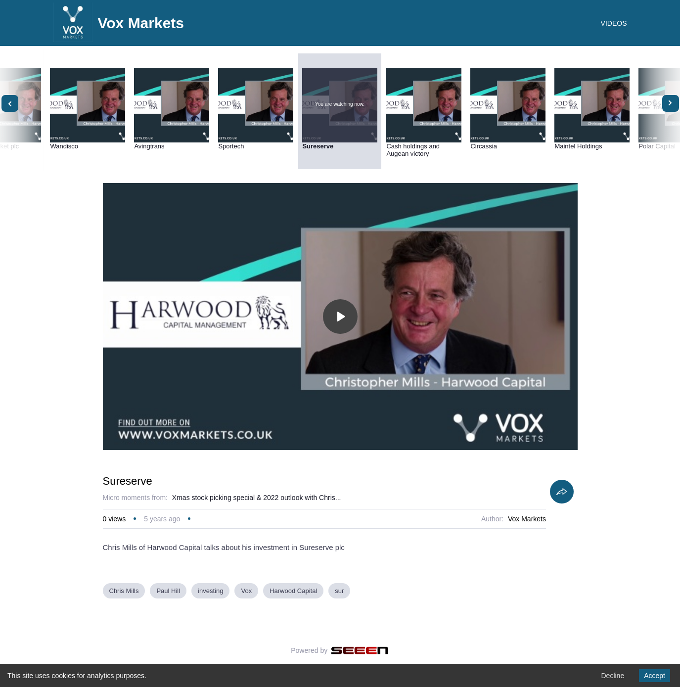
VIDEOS (614, 23)
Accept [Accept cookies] (654, 676)
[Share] (562, 492)
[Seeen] (359, 650)
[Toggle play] (340, 316)
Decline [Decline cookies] (612, 676)
